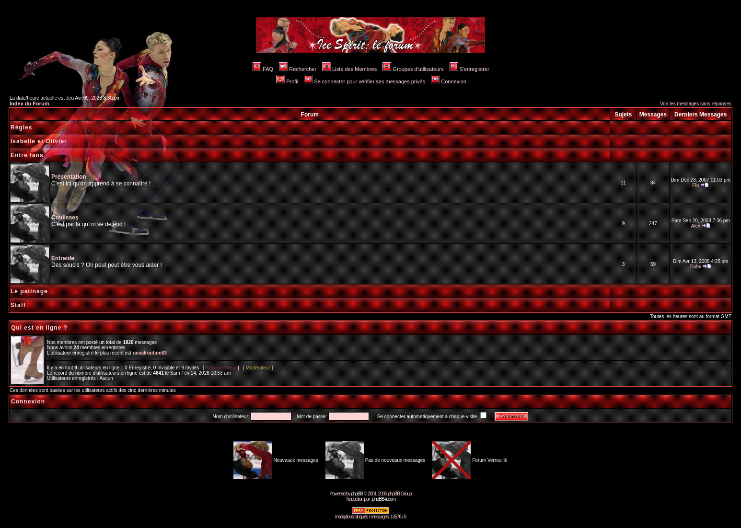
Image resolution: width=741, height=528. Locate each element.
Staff (18, 305)
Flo (695, 185)
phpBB (357, 493)
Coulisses (65, 217)
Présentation (68, 176)
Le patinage (29, 291)
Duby (695, 266)
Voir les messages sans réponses (695, 103)
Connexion (448, 81)
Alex (695, 226)
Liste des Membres (349, 69)
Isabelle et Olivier (39, 141)
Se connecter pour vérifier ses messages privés (364, 81)
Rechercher (297, 69)
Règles (21, 127)
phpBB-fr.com (383, 499)
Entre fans (27, 155)
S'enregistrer (469, 69)
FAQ (263, 69)
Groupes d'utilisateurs (412, 69)
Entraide (62, 258)
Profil (287, 81)
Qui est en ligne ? (39, 327)
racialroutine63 (150, 353)
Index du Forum (29, 103)
